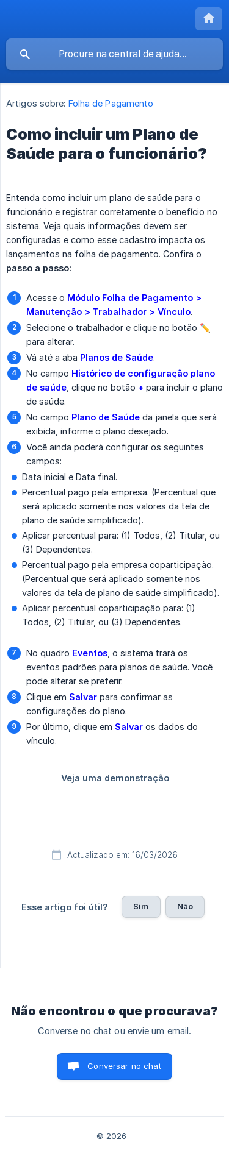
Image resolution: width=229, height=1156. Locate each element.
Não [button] (185, 906)
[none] (208, 18)
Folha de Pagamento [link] (111, 103)
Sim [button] (140, 906)
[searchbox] (114, 54)
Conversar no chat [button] (124, 1066)
